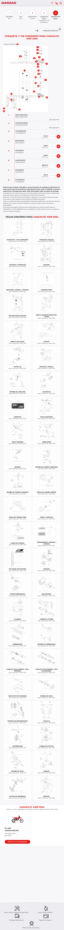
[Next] (36, 31)
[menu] (60, 3)
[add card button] (58, 136)
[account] (52, 3)
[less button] (50, 136)
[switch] (17, 44)
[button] (60, 29)
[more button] (54, 136)
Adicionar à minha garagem (17, 842)
